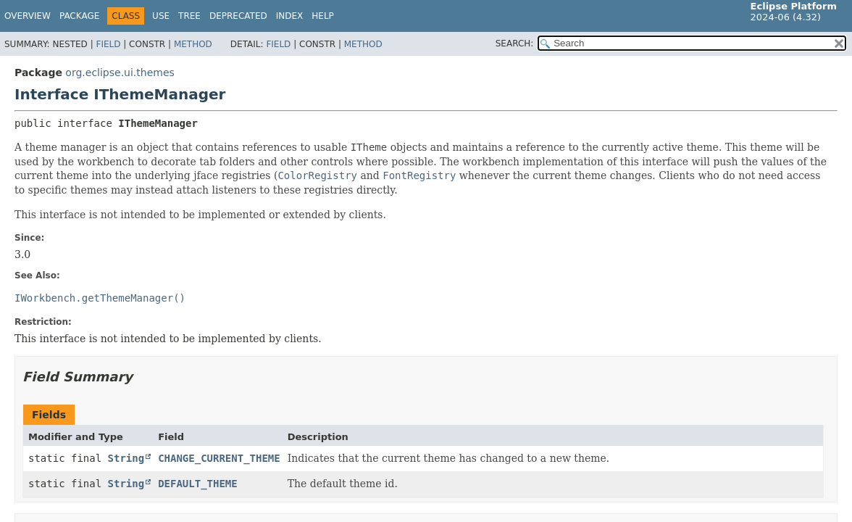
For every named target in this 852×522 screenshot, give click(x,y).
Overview (27, 16)
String (126, 458)
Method (193, 44)
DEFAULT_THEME (198, 483)
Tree (189, 16)
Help (323, 16)
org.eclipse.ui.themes (119, 72)
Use (161, 16)
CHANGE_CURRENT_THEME (219, 458)
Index (290, 16)
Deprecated (238, 16)
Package (79, 16)
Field (108, 44)
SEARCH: (515, 43)
